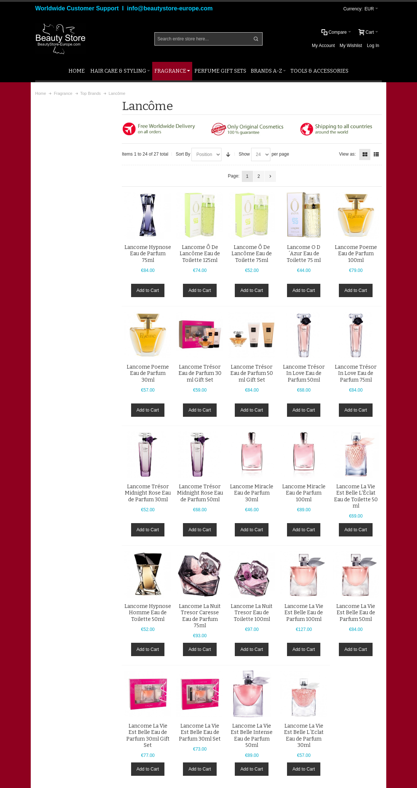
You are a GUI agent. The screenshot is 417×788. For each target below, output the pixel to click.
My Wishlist (351, 45)
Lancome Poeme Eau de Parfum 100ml (356, 253)
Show (244, 154)
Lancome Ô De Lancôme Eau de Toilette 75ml (251, 253)
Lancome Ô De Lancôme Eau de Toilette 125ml (200, 253)
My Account (323, 45)
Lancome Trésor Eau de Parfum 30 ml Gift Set (200, 373)
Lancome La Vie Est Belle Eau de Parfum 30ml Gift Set (148, 735)
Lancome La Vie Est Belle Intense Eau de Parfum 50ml (252, 735)
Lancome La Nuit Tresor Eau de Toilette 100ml (252, 612)
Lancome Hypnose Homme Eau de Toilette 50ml (147, 612)
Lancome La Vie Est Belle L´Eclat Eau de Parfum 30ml (304, 735)
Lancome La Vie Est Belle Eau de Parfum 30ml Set (200, 732)
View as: (347, 154)
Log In (373, 45)
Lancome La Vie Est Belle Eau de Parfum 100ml (303, 612)
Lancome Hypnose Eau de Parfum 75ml (147, 253)
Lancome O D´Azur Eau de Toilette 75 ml (304, 253)
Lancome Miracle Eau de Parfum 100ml (304, 492)
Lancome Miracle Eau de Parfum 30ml (251, 492)
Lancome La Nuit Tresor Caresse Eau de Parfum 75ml (200, 616)
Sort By (183, 154)
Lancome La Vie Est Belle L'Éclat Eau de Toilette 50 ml (356, 496)
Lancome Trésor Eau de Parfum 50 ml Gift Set (251, 373)
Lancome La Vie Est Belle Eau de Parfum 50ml (355, 612)
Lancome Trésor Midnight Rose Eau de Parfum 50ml (200, 492)
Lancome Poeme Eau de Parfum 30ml (148, 373)
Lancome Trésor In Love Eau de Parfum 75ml (356, 373)
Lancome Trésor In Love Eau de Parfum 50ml (304, 373)
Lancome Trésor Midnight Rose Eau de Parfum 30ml (148, 492)
